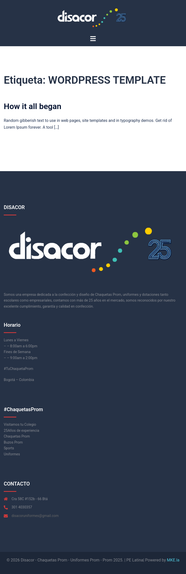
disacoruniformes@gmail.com (35, 516)
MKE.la (173, 560)
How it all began (32, 106)
